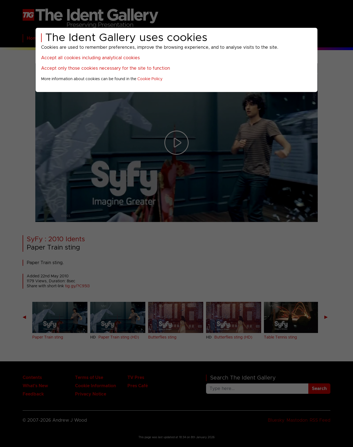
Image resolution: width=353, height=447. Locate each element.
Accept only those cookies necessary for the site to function (105, 68)
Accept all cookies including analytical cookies (90, 58)
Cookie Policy (149, 79)
